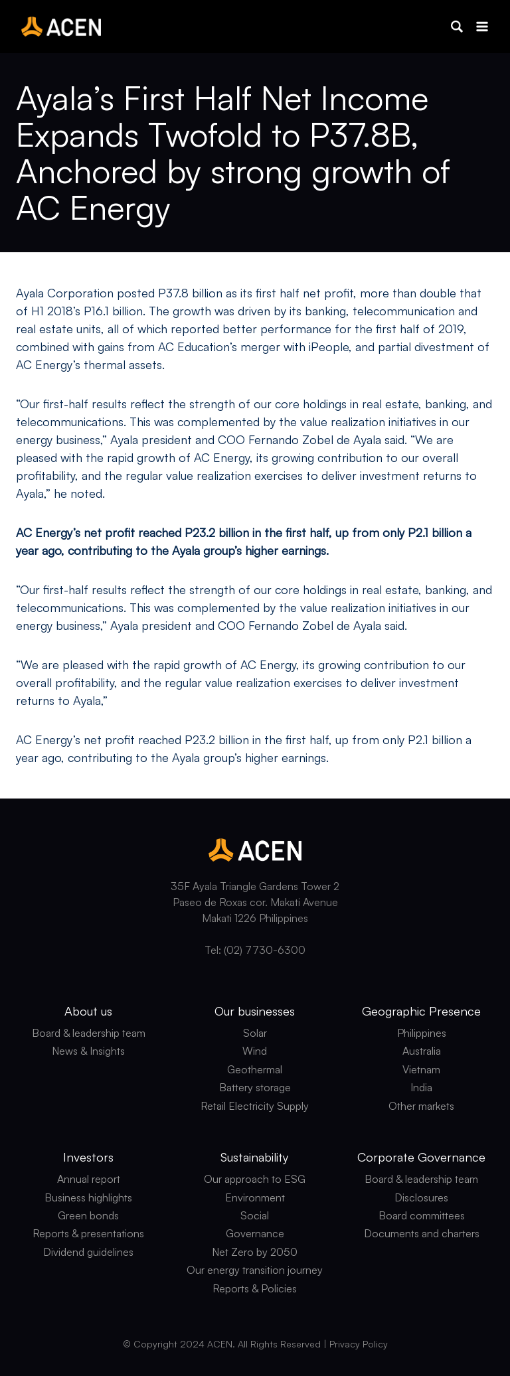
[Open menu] (481, 26)
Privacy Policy (358, 1343)
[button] (457, 27)
